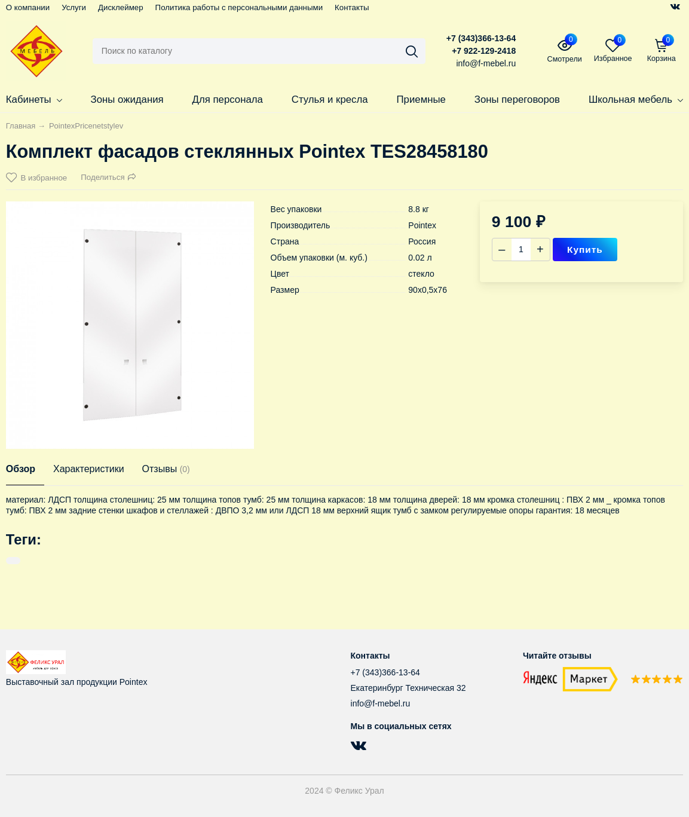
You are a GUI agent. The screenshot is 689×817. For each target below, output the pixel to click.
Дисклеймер (120, 7)
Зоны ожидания (127, 99)
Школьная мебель (636, 99)
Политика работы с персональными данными (239, 7)
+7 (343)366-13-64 (481, 38)
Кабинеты (34, 99)
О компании (28, 7)
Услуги (74, 7)
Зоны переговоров (517, 99)
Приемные (421, 99)
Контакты (352, 7)
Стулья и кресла (330, 99)
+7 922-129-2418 (484, 51)
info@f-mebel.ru (381, 703)
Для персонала (227, 99)
